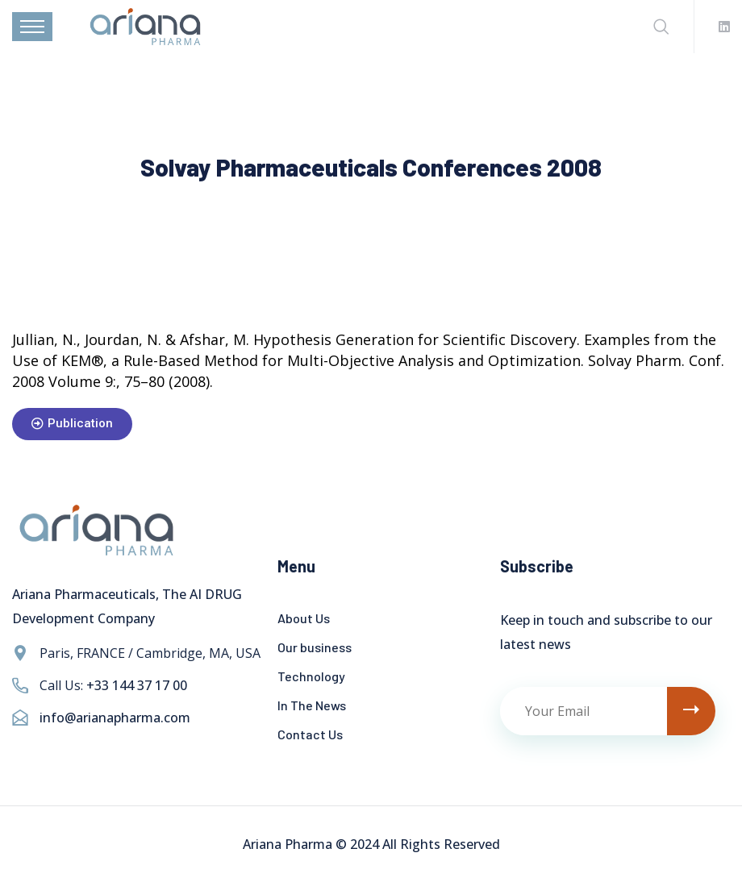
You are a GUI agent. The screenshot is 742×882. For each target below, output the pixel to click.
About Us (303, 618)
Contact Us (310, 734)
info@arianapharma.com (115, 717)
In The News (311, 705)
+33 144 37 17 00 (136, 685)
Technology (311, 676)
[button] (72, 424)
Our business (314, 647)
